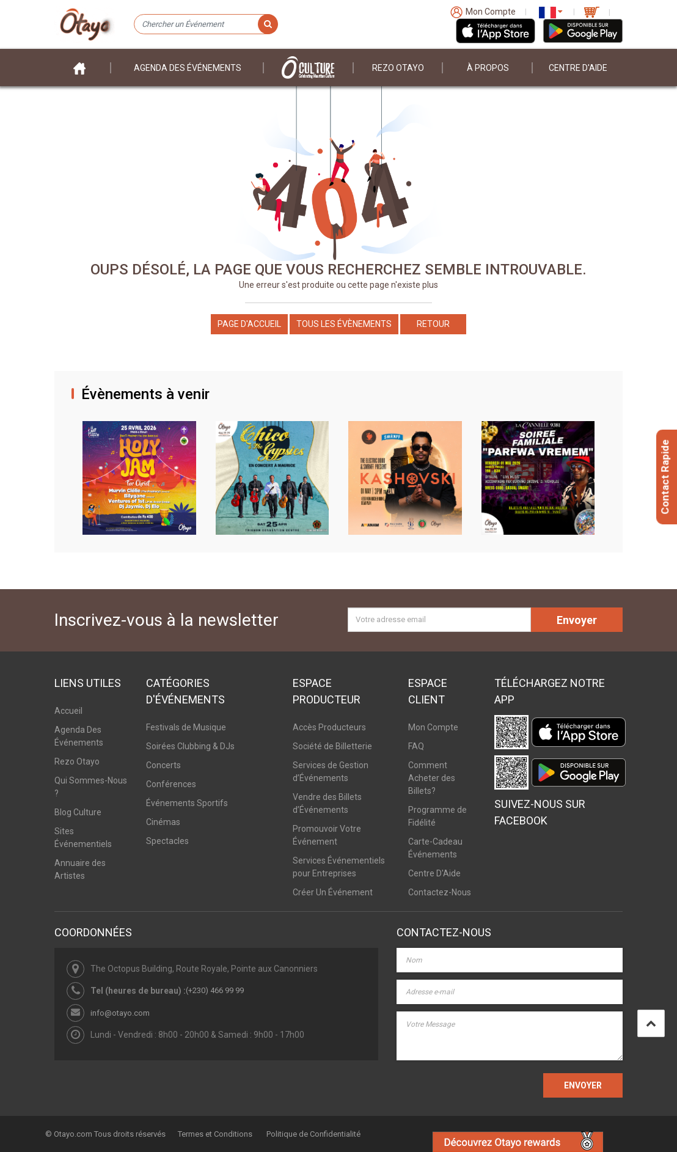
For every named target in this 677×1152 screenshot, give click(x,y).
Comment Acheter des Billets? (431, 778)
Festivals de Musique (186, 727)
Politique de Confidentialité (313, 1134)
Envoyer (577, 620)
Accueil (68, 711)
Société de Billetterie (332, 746)
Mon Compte (433, 727)
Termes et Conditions (215, 1134)
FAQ (416, 746)
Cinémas (163, 822)
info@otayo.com (120, 1013)
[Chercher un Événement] (205, 24)
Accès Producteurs (329, 727)
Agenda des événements (187, 68)
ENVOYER (583, 1085)
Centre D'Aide (434, 873)
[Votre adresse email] (439, 619)
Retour (433, 324)
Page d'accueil (249, 324)
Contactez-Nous (439, 892)
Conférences (171, 784)
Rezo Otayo (398, 68)
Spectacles (167, 841)
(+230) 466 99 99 (215, 990)
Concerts (163, 765)
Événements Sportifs (187, 803)
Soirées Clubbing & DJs (190, 746)
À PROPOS (488, 68)
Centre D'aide (578, 68)
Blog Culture (77, 812)
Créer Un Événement (333, 892)
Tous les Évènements (344, 324)
